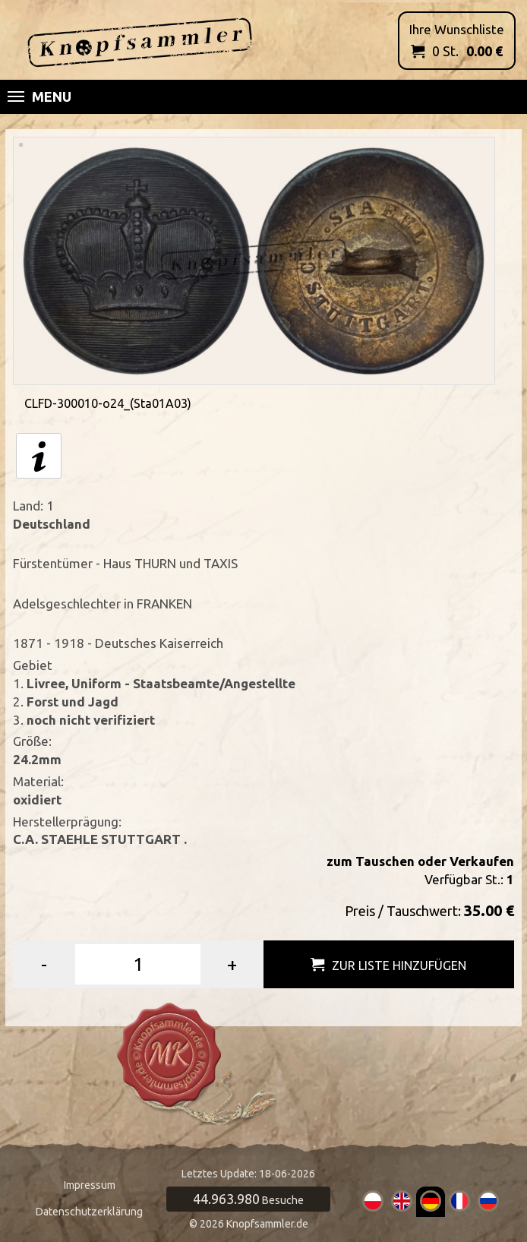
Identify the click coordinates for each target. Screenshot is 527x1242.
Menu (39, 96)
